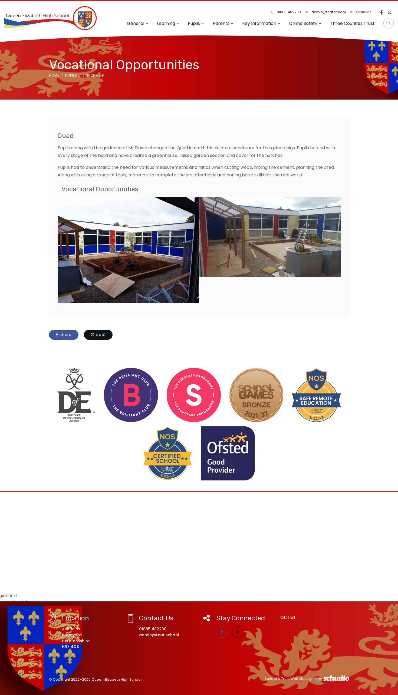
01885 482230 (286, 12)
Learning (168, 23)
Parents (223, 23)
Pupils (196, 23)
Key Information (261, 23)
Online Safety (305, 23)
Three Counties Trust (352, 23)
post (98, 334)
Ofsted (287, 617)
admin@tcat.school (325, 12)
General (137, 23)
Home (54, 75)
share (64, 334)
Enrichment (94, 75)
